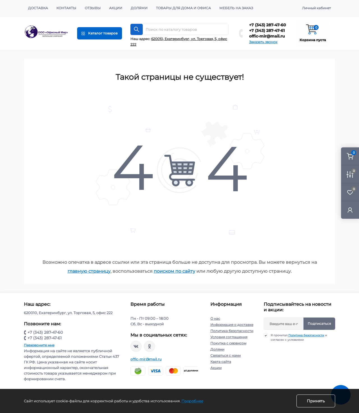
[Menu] (99, 33)
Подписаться (319, 323)
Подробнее (192, 401)
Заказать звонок (263, 42)
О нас (215, 318)
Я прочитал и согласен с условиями (299, 337)
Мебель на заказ (236, 8)
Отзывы (93, 8)
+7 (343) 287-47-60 (267, 24)
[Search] (136, 29)
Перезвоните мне (39, 345)
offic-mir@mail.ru (267, 36)
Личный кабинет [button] (316, 8)
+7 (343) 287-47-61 (267, 30)
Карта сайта (220, 362)
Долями (139, 8)
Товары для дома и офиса (183, 8)
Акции (115, 8)
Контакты (66, 8)
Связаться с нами (225, 355)
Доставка (38, 8)
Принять (316, 400)
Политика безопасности (231, 331)
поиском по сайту (174, 271)
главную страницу (89, 271)
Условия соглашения (228, 337)
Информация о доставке (231, 325)
